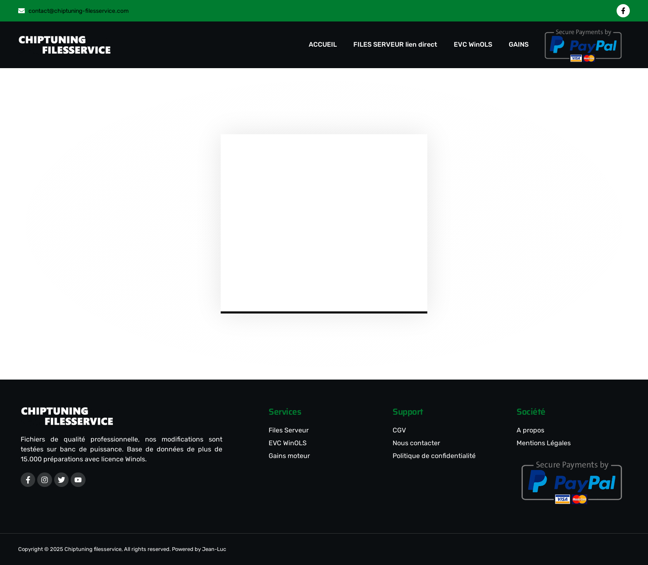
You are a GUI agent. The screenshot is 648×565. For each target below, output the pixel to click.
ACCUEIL (323, 44)
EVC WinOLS (473, 44)
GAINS (519, 44)
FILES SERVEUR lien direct (395, 44)
